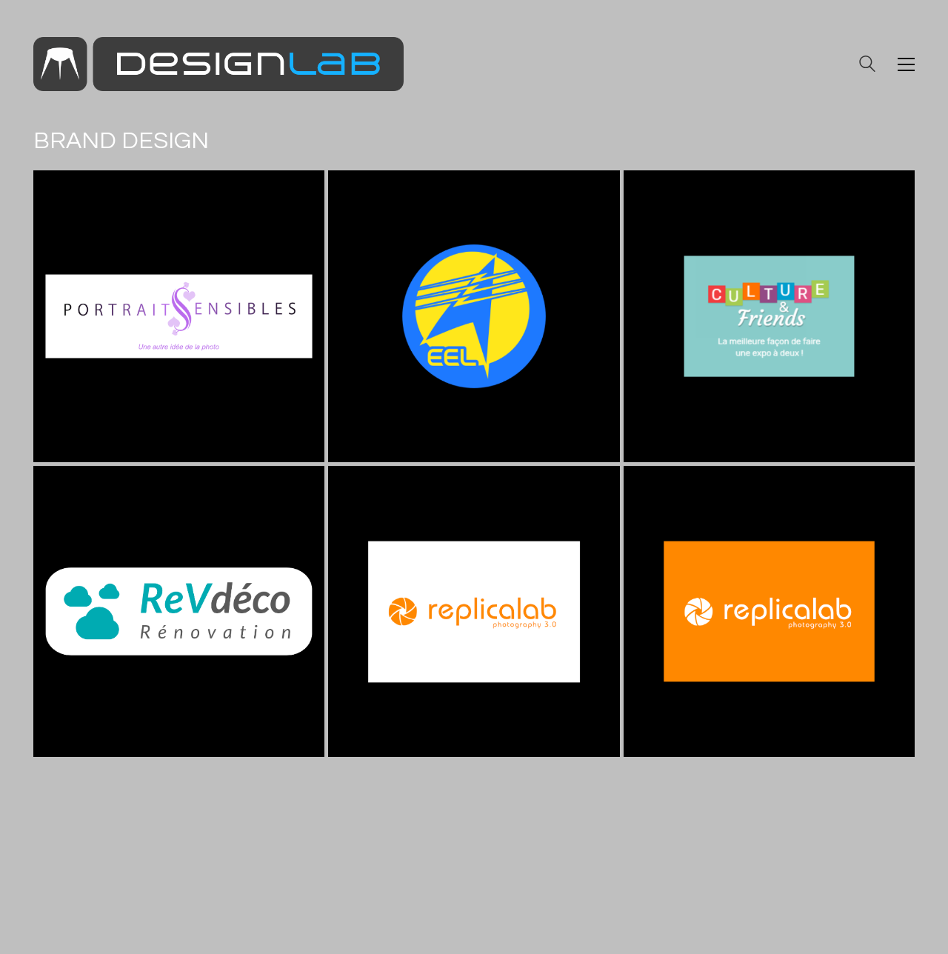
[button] (906, 64)
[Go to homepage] (218, 64)
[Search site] (867, 66)
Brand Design (121, 141)
